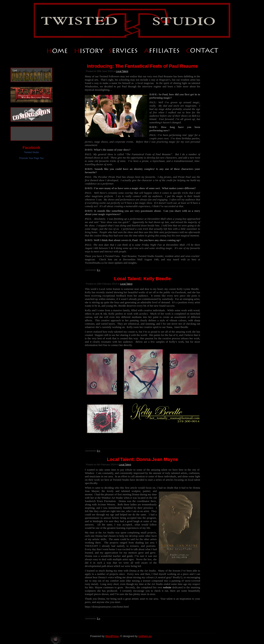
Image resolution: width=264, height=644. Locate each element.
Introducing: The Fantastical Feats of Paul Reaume (142, 66)
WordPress (112, 636)
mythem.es (145, 636)
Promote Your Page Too (31, 158)
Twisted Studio (31, 152)
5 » (98, 618)
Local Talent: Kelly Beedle (142, 278)
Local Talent (122, 71)
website (166, 587)
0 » (98, 270)
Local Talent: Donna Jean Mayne (142, 459)
